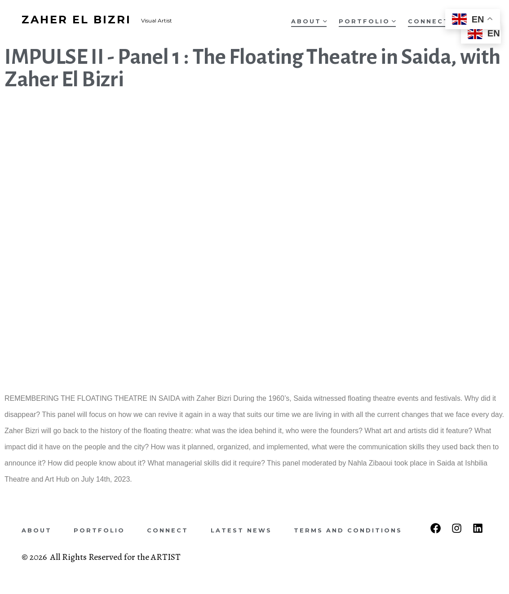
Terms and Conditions (348, 530)
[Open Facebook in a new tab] (435, 528)
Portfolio (367, 21)
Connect (428, 21)
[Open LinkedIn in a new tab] (477, 528)
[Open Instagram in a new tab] (456, 528)
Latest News (241, 530)
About (309, 21)
